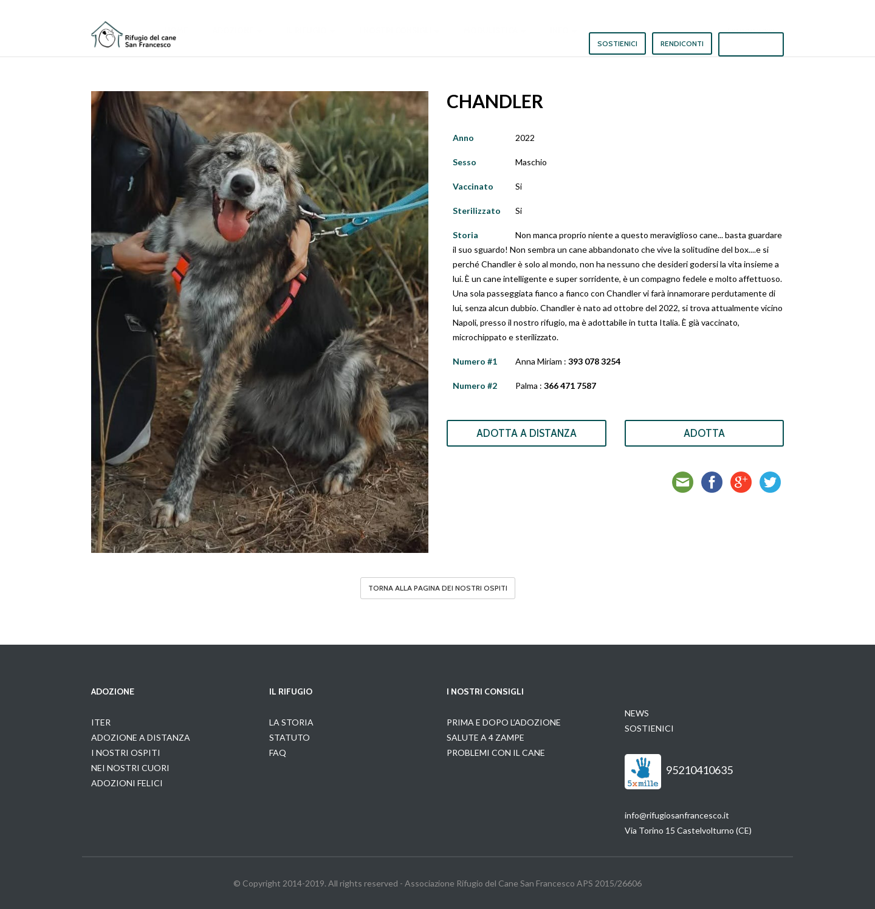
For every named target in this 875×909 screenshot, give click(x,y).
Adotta (704, 433)
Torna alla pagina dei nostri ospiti (437, 587)
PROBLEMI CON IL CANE (496, 752)
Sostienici (617, 43)
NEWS (637, 713)
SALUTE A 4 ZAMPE (485, 737)
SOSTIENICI (649, 728)
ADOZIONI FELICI (127, 783)
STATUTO (289, 737)
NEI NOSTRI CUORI (130, 768)
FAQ (277, 752)
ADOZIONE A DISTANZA (140, 737)
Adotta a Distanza (526, 433)
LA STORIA (291, 722)
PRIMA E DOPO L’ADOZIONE (504, 722)
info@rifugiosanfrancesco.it (677, 815)
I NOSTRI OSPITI (125, 752)
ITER (101, 722)
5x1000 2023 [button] (751, 43)
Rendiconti (682, 43)
